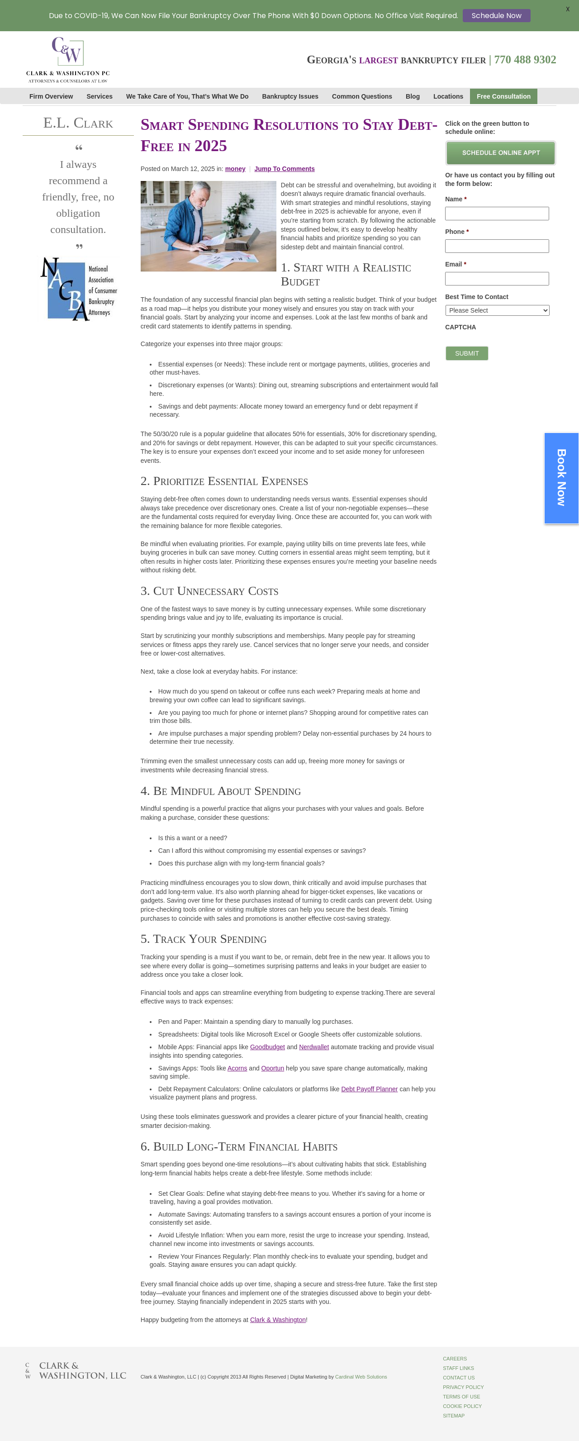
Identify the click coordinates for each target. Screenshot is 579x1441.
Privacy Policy (463, 1387)
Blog (413, 96)
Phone (457, 231)
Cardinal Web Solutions (361, 1376)
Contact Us (459, 1377)
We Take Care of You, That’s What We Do (187, 96)
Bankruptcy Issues (290, 96)
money (235, 168)
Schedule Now (497, 15)
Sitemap (454, 1415)
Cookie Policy (462, 1406)
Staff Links (458, 1368)
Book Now (562, 477)
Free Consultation (504, 96)
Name (456, 199)
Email (455, 264)
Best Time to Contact (476, 296)
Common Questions (362, 96)
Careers (455, 1358)
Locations (448, 96)
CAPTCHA (460, 327)
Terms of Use (461, 1396)
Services (100, 96)
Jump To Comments (284, 168)
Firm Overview (51, 96)
